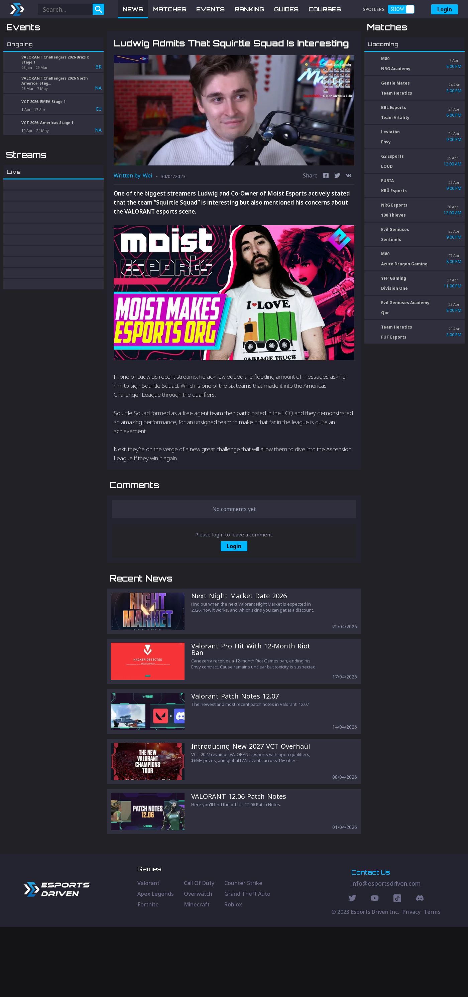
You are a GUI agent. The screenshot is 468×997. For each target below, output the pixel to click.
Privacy (411, 981)
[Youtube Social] (375, 969)
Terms (432, 981)
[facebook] (326, 211)
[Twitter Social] (352, 969)
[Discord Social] (397, 969)
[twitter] (337, 211)
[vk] (349, 211)
